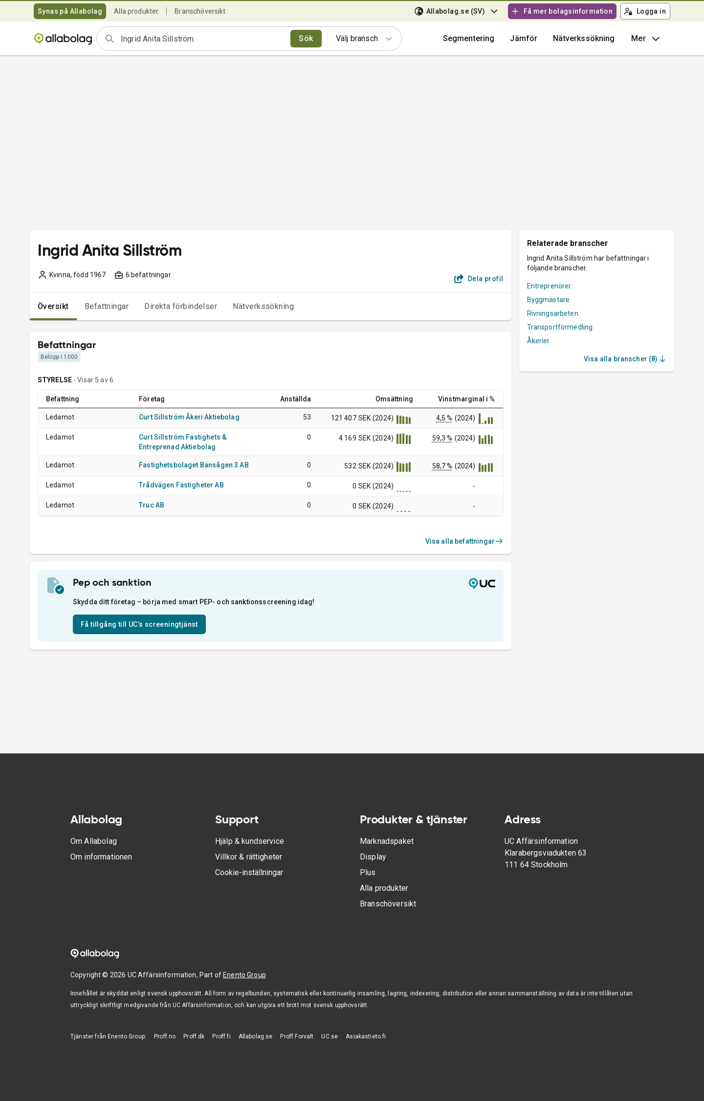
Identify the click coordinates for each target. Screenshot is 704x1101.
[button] (523, 38)
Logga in (645, 11)
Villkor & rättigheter (248, 856)
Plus (368, 872)
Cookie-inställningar (249, 872)
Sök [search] (306, 38)
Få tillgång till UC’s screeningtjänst (139, 624)
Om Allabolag (93, 841)
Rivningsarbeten (552, 313)
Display (373, 856)
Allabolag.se (256, 1036)
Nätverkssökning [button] (584, 38)
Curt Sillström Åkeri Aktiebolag (189, 417)
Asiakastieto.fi (366, 1036)
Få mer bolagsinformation (562, 11)
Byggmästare (548, 300)
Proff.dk (193, 1036)
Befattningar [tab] (107, 306)
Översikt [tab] (53, 306)
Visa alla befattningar (464, 541)
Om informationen (101, 856)
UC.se (329, 1036)
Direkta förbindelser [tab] (180, 306)
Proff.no (165, 1036)
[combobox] (202, 38)
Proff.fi (221, 1036)
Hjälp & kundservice (249, 841)
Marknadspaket (387, 841)
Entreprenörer (549, 286)
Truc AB (151, 505)
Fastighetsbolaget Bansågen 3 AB (194, 465)
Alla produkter (136, 11)
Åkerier (538, 341)
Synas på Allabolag (70, 11)
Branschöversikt (200, 11)
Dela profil (479, 278)
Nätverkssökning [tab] (263, 306)
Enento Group (244, 975)
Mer (646, 39)
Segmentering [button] (469, 38)
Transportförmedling (560, 327)
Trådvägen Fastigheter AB (181, 485)
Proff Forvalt (296, 1036)
